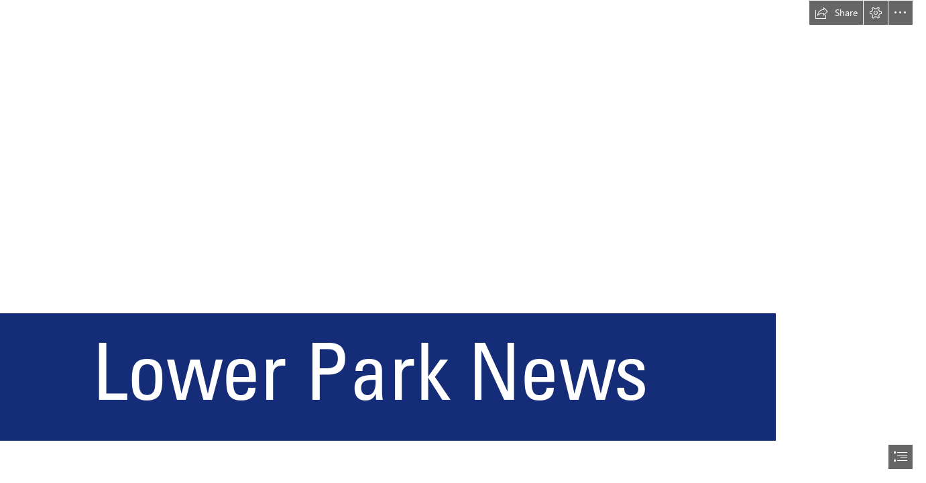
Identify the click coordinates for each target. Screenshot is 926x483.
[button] (836, 13)
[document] (463, 241)
